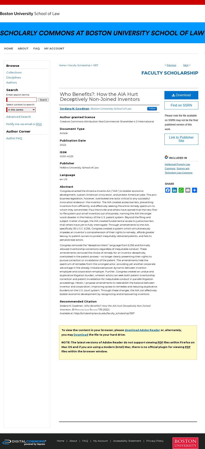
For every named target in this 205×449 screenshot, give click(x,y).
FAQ (85, 440)
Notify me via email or (24, 124)
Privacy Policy (155, 440)
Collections (14, 72)
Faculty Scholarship (79, 65)
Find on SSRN (181, 105)
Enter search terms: (18, 94)
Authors (11, 82)
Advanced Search (18, 116)
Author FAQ (14, 138)
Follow (152, 108)
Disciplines (13, 77)
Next (185, 65)
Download (181, 95)
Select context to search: (20, 104)
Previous (171, 65)
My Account (101, 440)
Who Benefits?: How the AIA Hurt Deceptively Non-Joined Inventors (100, 96)
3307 (95, 65)
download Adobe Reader (142, 330)
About (73, 440)
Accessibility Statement (127, 440)
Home (62, 65)
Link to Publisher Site (181, 139)
